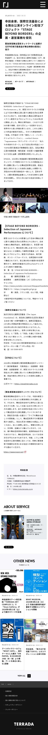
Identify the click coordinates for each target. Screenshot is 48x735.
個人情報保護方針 (11, 697)
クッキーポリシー (11, 711)
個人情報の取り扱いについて (15, 702)
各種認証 (8, 693)
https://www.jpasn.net (13, 454)
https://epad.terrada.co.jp (26, 385)
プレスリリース (10, 15)
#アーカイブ (19, 81)
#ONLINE (8, 81)
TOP (2, 686)
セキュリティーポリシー (13, 707)
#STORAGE (30, 81)
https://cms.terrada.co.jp (23, 491)
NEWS (9, 686)
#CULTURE (8, 83)
